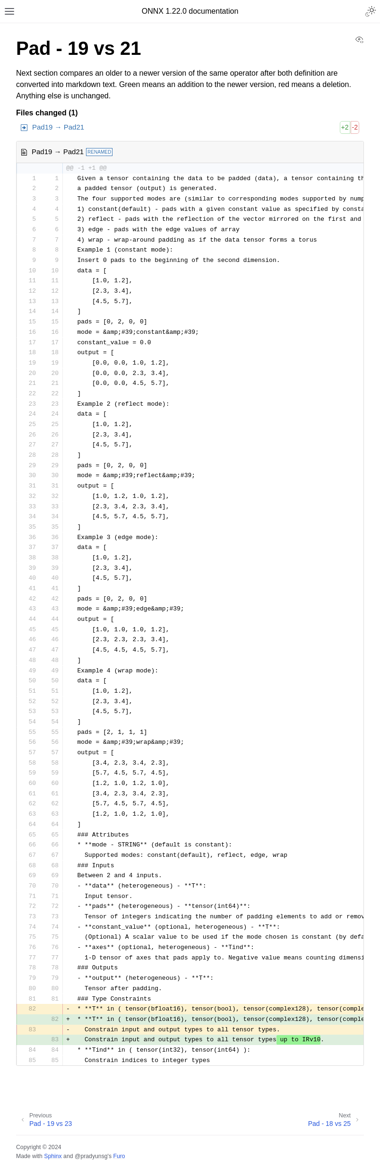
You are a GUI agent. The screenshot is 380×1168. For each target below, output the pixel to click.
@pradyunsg (91, 1156)
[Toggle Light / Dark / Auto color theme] (370, 11)
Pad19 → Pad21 (58, 127)
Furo (119, 1156)
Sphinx (52, 1156)
